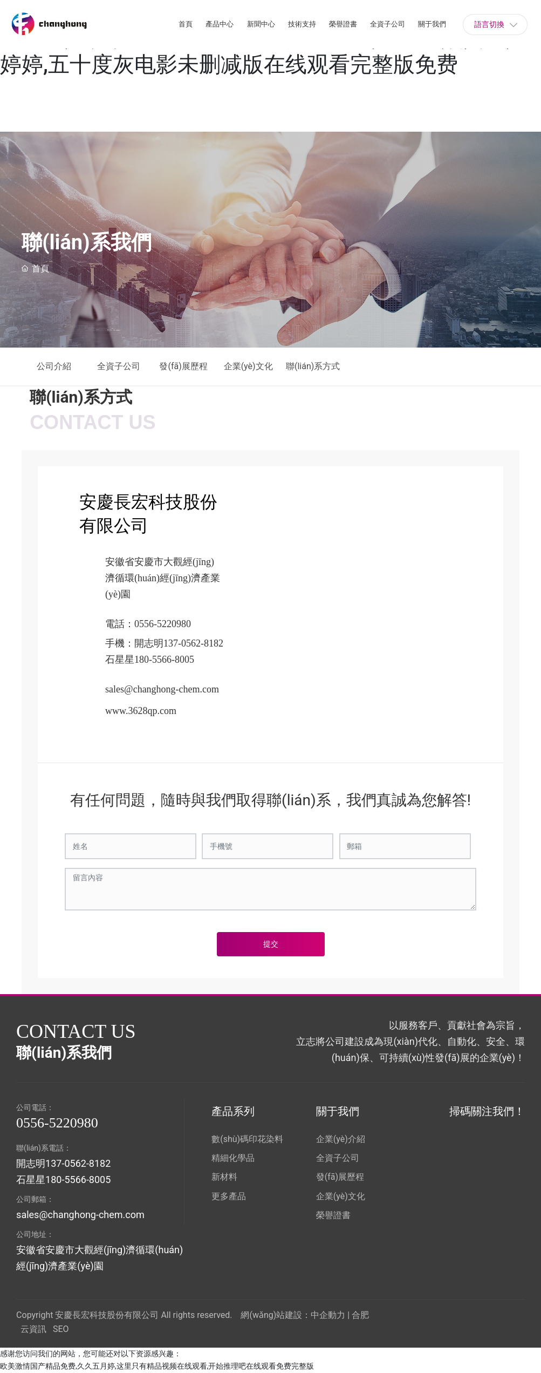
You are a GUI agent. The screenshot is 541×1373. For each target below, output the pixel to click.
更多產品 (228, 1196)
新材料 (224, 1177)
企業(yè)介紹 (340, 1139)
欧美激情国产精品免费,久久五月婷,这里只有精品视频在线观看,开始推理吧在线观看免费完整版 (157, 1366)
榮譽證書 (333, 1215)
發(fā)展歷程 (183, 366)
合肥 (360, 1315)
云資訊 (33, 1329)
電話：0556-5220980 (148, 623)
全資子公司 (118, 366)
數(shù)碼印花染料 (247, 1139)
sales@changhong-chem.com (162, 689)
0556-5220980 (57, 1123)
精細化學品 (233, 1158)
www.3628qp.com (140, 710)
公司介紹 (54, 366)
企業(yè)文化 (248, 366)
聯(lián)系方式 (316, 366)
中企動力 (328, 1315)
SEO (61, 1329)
